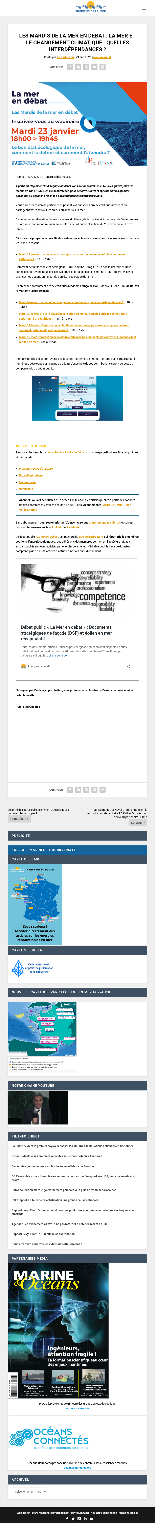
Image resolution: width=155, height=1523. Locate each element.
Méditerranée (27, 482)
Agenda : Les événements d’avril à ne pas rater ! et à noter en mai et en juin (60, 1224)
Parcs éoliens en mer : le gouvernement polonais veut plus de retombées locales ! (64, 1190)
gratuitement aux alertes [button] (105, 522)
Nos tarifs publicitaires (104, 1512)
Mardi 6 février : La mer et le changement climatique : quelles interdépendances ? (71, 302)
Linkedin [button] (57, 527)
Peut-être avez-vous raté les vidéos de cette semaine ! (47, 1244)
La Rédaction (65, 57)
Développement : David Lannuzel (70, 1512)
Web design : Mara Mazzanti (33, 1512)
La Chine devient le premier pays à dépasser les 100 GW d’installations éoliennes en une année (73, 1146)
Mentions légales (128, 1512)
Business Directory (91, 536)
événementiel (102, 57)
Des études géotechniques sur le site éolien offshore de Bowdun (53, 1166)
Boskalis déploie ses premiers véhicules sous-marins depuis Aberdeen (57, 1156)
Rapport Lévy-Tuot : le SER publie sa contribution (43, 1234)
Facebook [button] (73, 527)
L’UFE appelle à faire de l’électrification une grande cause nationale (55, 1200)
